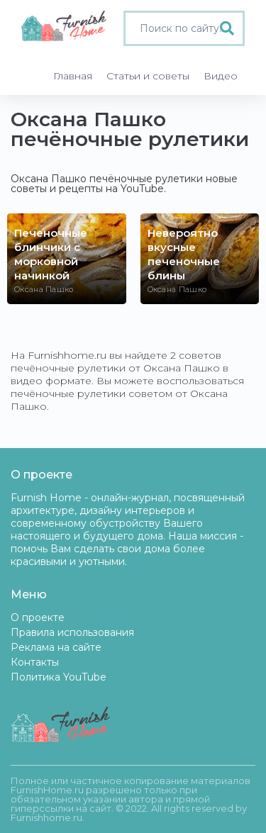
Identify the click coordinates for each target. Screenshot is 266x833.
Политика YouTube (58, 677)
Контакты (35, 662)
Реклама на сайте (56, 647)
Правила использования (72, 632)
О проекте (38, 617)
